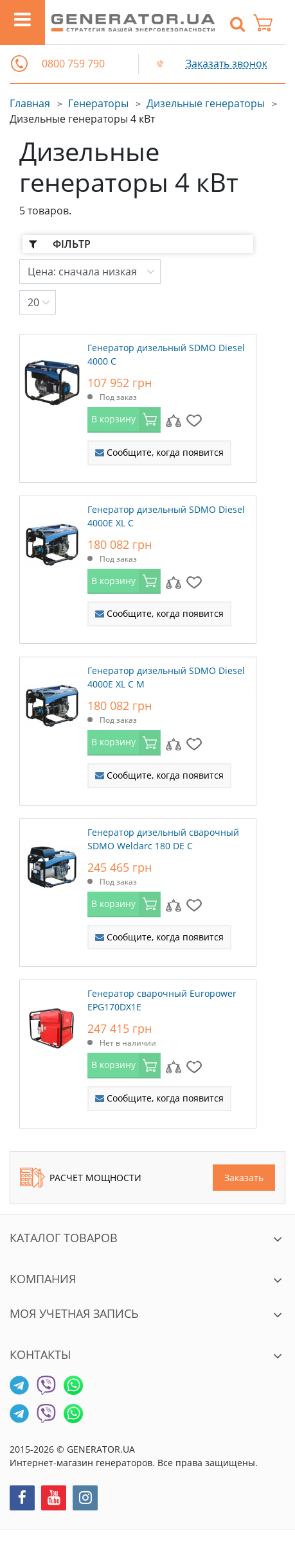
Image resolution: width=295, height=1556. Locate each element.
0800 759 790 (73, 64)
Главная (30, 103)
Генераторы (98, 103)
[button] (19, 63)
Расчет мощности (80, 1178)
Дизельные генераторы (206, 103)
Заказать (244, 1177)
